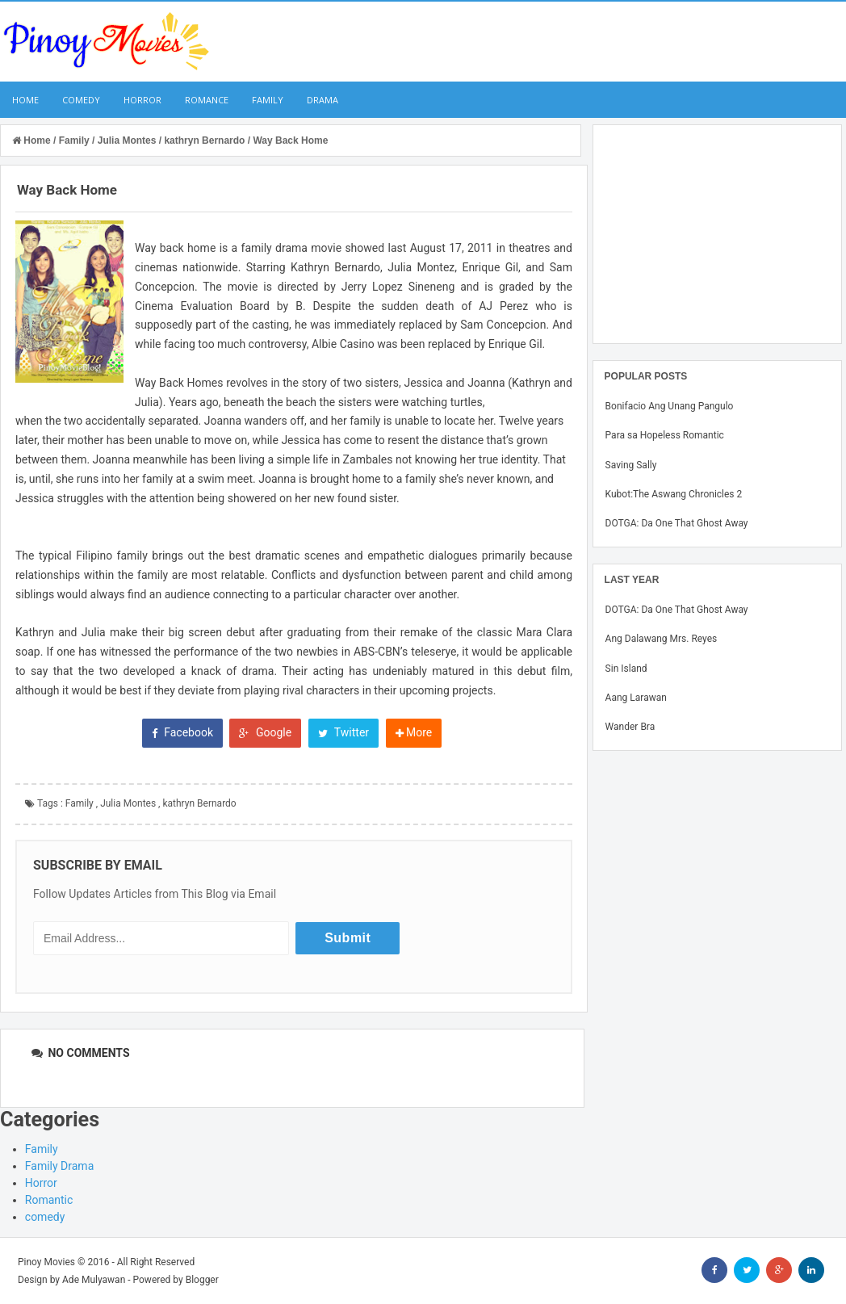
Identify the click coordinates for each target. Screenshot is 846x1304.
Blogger (202, 1279)
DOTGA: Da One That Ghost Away (676, 523)
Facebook (182, 732)
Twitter (343, 732)
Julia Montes (128, 803)
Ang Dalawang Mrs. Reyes (661, 638)
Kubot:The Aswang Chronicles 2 (674, 494)
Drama (322, 100)
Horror (142, 100)
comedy (45, 1216)
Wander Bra (630, 726)
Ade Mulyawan (93, 1279)
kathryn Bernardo (199, 803)
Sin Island (626, 668)
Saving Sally (631, 465)
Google (265, 732)
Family (267, 100)
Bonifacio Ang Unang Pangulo (669, 406)
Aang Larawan (636, 697)
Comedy (81, 100)
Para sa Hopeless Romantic (664, 435)
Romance (206, 100)
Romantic (49, 1199)
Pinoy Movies (46, 1262)
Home (25, 100)
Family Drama (59, 1165)
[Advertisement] (717, 234)
